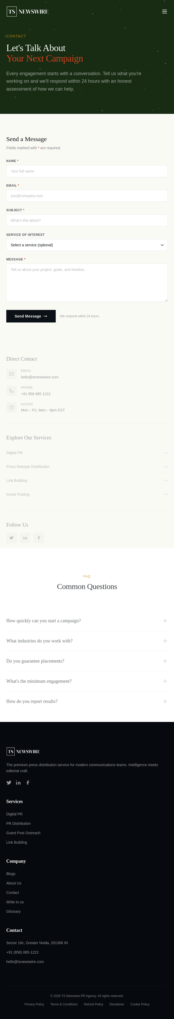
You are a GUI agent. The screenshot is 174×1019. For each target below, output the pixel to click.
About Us (13, 883)
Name (12, 161)
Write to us (15, 902)
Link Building (16, 842)
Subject (15, 210)
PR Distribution (18, 823)
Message (15, 259)
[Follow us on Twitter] (9, 782)
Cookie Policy (140, 1004)
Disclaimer (117, 1004)
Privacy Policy (34, 1004)
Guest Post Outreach (23, 833)
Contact (12, 892)
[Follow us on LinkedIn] (18, 782)
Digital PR (14, 814)
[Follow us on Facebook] (27, 782)
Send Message (31, 316)
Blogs (10, 874)
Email (12, 185)
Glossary (13, 911)
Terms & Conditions (63, 1004)
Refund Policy (93, 1004)
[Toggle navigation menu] (164, 11)
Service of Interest (25, 235)
